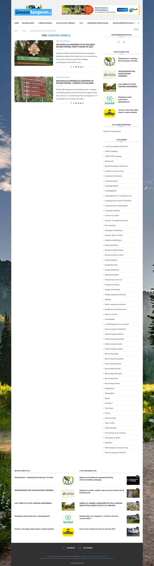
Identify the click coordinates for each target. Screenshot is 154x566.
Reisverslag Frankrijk (113, 368)
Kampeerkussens (111, 265)
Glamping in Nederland (114, 230)
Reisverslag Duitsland (113, 363)
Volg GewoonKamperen (112, 131)
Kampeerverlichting (112, 289)
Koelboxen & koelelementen (115, 309)
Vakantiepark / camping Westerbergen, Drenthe (128, 59)
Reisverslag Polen (111, 378)
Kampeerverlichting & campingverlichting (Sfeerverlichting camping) (96, 478)
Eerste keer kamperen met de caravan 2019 (97, 529)
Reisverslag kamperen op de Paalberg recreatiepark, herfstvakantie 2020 (75, 45)
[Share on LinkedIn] (80, 67)
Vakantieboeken (111, 428)
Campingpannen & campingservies (118, 196)
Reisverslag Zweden (112, 383)
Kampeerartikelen (111, 245)
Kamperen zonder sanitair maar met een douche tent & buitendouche (101, 491)
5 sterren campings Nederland (116, 146)
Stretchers (109, 403)
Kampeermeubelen (112, 270)
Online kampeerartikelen (114, 334)
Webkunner (84, 556)
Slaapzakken (109, 393)
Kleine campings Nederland (115, 304)
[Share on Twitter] (76, 67)
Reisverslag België (111, 354)
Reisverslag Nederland (63, 41)
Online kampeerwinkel (113, 344)
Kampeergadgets (111, 260)
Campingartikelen (111, 186)
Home (16, 23)
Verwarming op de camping (115, 433)
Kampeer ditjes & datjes (114, 235)
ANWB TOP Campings (113, 156)
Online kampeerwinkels (114, 349)
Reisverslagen (28, 23)
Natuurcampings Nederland (115, 329)
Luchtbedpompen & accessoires (117, 324)
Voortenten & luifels (112, 438)
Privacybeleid (93, 556)
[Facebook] (134, 29)
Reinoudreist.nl (76, 558)
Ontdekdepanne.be (46, 558)
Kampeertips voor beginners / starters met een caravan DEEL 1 (98, 517)
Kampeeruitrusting (112, 284)
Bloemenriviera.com (88, 558)
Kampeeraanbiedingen (113, 240)
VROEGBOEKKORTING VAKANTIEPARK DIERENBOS (126, 73)
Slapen (107, 398)
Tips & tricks (110, 423)
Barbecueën (109, 161)
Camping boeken (45, 23)
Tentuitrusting (110, 418)
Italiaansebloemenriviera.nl (61, 558)
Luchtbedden (110, 319)
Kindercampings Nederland (115, 294)
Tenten (107, 413)
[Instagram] (137, 29)
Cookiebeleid (103, 556)
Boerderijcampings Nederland (116, 166)
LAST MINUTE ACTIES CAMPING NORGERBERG (127, 85)
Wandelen (108, 442)
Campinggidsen (111, 191)
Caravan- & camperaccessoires (116, 220)
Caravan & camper (112, 215)
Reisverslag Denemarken (114, 359)
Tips (81, 23)
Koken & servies (111, 314)
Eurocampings (110, 225)
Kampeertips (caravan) (113, 279)
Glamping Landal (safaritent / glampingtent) (124, 99)
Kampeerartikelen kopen (114, 250)
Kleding (108, 299)
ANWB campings (111, 151)
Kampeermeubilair (112, 275)
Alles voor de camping (65, 23)
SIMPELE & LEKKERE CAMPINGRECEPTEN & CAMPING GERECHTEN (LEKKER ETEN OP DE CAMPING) (100, 504)
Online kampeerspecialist (123, 23)
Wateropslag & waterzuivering (116, 447)
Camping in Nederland (113, 176)
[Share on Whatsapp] (83, 67)
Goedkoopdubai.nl (108, 558)
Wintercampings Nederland (115, 452)
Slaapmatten (109, 388)
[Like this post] (71, 67)
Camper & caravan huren (114, 171)
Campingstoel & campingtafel (116, 205)
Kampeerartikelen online (97, 23)
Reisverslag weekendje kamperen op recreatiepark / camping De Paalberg (75, 82)
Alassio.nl (99, 558)
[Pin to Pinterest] (78, 67)
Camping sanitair (111, 181)
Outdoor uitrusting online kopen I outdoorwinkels (128, 111)
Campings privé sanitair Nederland (118, 200)
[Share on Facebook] (73, 67)
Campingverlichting (112, 210)
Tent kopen (109, 408)
